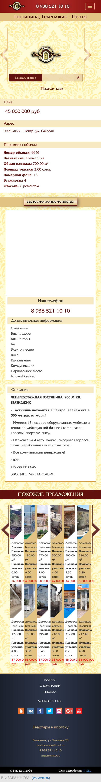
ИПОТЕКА (50, 691)
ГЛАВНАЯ (50, 679)
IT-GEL (87, 770)
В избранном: (16, 778)
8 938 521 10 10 (52, 6)
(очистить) (41, 778)
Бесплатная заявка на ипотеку (50, 201)
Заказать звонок (25, 77)
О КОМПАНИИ (50, 685)
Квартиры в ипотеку (51, 727)
